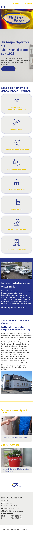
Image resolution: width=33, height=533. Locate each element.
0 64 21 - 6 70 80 (22, 3)
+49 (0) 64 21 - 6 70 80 (10, 506)
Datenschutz (25, 529)
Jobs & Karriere (10, 444)
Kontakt (6, 529)
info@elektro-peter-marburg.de (13, 511)
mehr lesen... (8, 69)
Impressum (15, 529)
